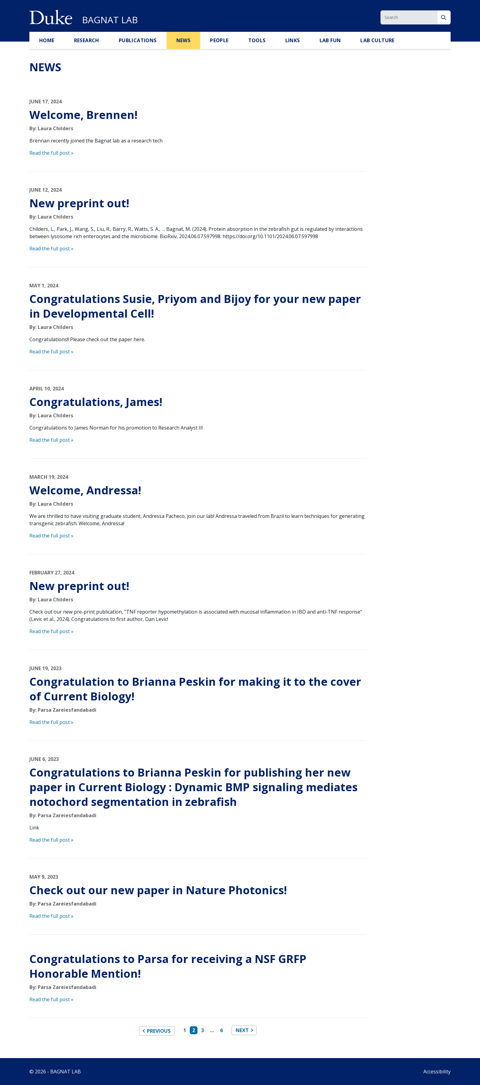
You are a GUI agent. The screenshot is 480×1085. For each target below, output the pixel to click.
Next (242, 1030)
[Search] (444, 17)
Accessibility (437, 1071)
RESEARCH (86, 40)
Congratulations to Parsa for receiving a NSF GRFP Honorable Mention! (167, 966)
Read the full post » (51, 152)
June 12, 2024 (45, 189)
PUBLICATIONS (138, 40)
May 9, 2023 (43, 876)
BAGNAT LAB (110, 19)
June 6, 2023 (44, 759)
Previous (159, 1031)
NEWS (183, 40)
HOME (46, 40)
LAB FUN (330, 40)
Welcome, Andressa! (85, 490)
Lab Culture (377, 40)
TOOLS (257, 40)
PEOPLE (219, 40)
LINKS (292, 40)
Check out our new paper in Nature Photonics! (158, 890)
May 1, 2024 (43, 285)
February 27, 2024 (51, 572)
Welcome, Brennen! (83, 114)
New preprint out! (79, 203)
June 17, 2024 (45, 101)
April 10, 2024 (46, 388)
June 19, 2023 (45, 668)
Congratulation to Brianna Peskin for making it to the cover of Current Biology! (195, 689)
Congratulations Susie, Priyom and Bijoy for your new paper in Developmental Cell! (195, 306)
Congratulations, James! (95, 401)
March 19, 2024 (48, 477)
